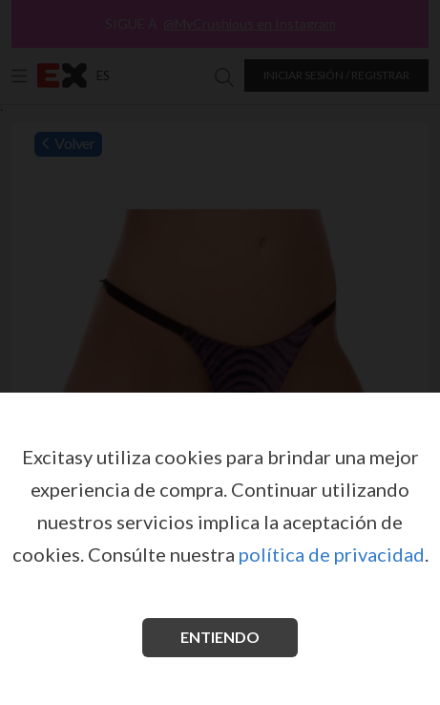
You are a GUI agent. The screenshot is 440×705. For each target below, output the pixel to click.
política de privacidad (332, 554)
